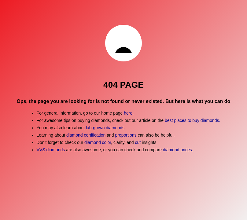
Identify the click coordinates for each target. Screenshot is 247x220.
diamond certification (85, 135)
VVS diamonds (51, 149)
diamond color (97, 142)
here (128, 113)
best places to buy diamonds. (192, 120)
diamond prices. (178, 149)
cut (138, 142)
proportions (126, 135)
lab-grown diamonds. (106, 127)
